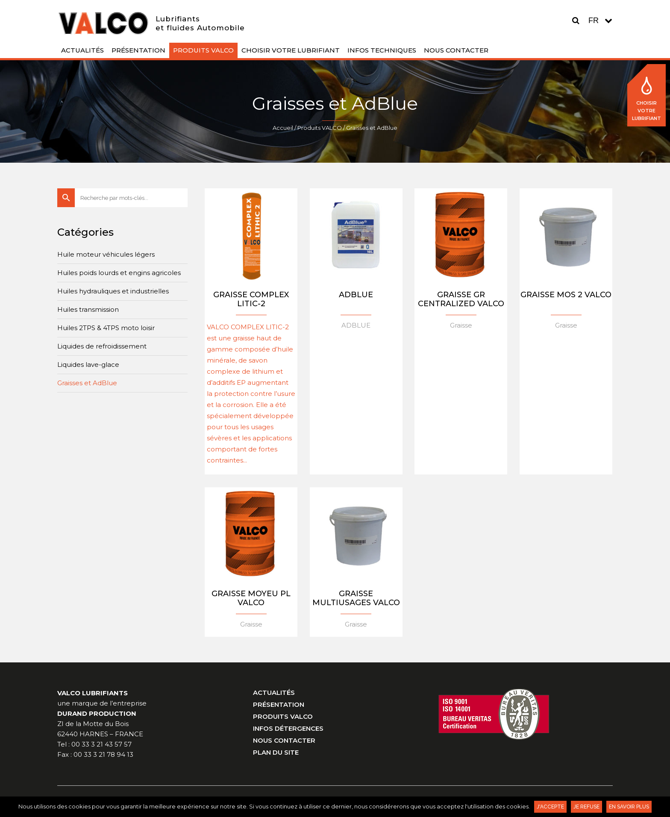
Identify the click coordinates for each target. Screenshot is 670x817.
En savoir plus (629, 807)
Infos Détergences (288, 728)
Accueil (283, 127)
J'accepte (550, 807)
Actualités (274, 692)
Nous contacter (284, 740)
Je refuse (586, 807)
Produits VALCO (319, 127)
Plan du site (276, 752)
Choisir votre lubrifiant (646, 99)
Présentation (278, 704)
